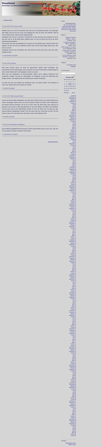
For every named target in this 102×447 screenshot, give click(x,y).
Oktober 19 (73, 188)
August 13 (73, 298)
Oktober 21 (73, 158)
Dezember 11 (72, 328)
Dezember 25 (72, 97)
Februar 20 (73, 182)
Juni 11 (74, 337)
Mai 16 (74, 249)
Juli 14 (74, 282)
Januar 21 (73, 166)
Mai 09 (74, 375)
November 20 (72, 169)
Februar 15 (73, 271)
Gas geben (15, 55)
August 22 (73, 145)
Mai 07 (74, 411)
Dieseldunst (8, 3)
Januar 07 (73, 417)
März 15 (74, 270)
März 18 (74, 217)
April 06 (74, 431)
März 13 (74, 306)
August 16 (73, 246)
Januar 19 (73, 202)
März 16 (74, 252)
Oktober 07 (73, 404)
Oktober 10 (73, 350)
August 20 (73, 173)
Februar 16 (73, 253)
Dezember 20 (72, 167)
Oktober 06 (73, 422)
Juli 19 (74, 193)
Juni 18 (74, 213)
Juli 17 (74, 229)
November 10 (72, 348)
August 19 (73, 192)
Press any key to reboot (16, 26)
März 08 (74, 396)
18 (70, 86)
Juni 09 (74, 374)
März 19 (74, 199)
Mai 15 (74, 267)
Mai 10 (74, 357)
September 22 (72, 143)
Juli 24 (74, 122)
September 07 (72, 405)
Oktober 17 (73, 225)
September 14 (72, 279)
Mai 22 (74, 149)
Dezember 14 (72, 274)
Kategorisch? (65, 28)
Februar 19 (73, 201)
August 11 (73, 334)
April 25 (74, 109)
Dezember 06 (72, 419)
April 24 (74, 127)
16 (66, 86)
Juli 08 (74, 390)
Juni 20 (74, 176)
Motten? (74, 26)
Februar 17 (73, 237)
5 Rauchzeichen (8, 55)
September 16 (72, 244)
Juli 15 (74, 264)
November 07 (72, 402)
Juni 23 (74, 142)
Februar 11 (73, 343)
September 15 (72, 261)
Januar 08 (73, 399)
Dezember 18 (72, 204)
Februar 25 (73, 112)
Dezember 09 (72, 365)
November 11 (72, 330)
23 (66, 88)
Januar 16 (73, 255)
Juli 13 (74, 300)
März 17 (74, 235)
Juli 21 (74, 160)
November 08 (72, 384)
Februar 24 (73, 130)
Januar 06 (73, 435)
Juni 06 (74, 428)
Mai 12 (74, 321)
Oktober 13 (73, 295)
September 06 (72, 423)
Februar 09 (73, 380)
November (66, 92)
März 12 (74, 324)
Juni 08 (74, 392)
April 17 (74, 234)
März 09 (74, 378)
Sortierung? (65, 26)
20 (73, 86)
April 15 (74, 268)
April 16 (74, 250)
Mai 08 (74, 393)
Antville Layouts (72, 444)
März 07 (74, 414)
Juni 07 (74, 410)
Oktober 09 (73, 367)
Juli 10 (74, 354)
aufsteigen (73, 66)
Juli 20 (74, 175)
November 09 (72, 366)
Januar (73, 92)
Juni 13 (74, 301)
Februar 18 (73, 219)
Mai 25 (74, 107)
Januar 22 (73, 154)
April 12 (74, 322)
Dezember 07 (72, 401)
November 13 (72, 294)
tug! (73, 29)
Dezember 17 (72, 222)
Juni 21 (74, 161)
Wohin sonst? (72, 25)
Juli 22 (74, 146)
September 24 (72, 119)
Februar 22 (73, 152)
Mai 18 (74, 214)
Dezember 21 (72, 155)
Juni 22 (74, 148)
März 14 (74, 288)
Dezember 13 (72, 292)
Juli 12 (74, 318)
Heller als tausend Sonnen (17, 96)
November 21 (72, 157)
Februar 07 (73, 416)
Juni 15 (74, 265)
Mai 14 (74, 285)
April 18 (74, 216)
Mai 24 (74, 125)
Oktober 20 (73, 170)
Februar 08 (73, 398)
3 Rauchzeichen (8, 134)
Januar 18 (73, 220)
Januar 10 (73, 363)
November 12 (72, 312)
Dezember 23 (72, 133)
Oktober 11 (73, 331)
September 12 (72, 315)
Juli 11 (74, 336)
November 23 (72, 134)
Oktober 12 (73, 313)
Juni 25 (74, 106)
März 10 (74, 360)
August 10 (73, 352)
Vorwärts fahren (7, 20)
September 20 (72, 172)
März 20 (74, 181)
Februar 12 (73, 325)
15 (64, 86)
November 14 (72, 276)
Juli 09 (74, 372)
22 (64, 88)
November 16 (72, 241)
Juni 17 (74, 231)
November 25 (72, 98)
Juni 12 (74, 319)
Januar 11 (73, 345)
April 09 (74, 377)
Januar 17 (73, 238)
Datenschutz (73, 31)
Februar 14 (73, 289)
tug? (65, 29)
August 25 (73, 103)
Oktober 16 (73, 243)
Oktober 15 (73, 259)
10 (68, 84)
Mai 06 (74, 429)
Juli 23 (74, 140)
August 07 (73, 407)
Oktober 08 (73, 386)
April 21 (74, 164)
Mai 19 (74, 196)
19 (71, 86)
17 (68, 86)
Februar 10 (73, 362)
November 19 (72, 187)
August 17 (73, 228)
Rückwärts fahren (53, 142)
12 (71, 84)
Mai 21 (74, 163)
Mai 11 (74, 339)
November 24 (72, 116)
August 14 (73, 280)
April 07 (74, 413)
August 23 (73, 139)
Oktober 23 (73, 136)
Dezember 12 (72, 310)
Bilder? (70, 26)
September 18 (72, 208)
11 (70, 84)
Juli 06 (74, 426)
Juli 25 (74, 104)
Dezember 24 (72, 115)
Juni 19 (74, 194)
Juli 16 (74, 247)
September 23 (72, 137)
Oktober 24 (73, 118)
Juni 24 (74, 124)
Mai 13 (74, 303)
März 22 (74, 151)
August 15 (73, 262)
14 (75, 84)
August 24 (73, 121)
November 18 (72, 205)
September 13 (72, 297)
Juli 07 (74, 408)
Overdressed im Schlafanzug (17, 124)
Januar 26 (73, 95)
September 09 (72, 369)
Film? (63, 29)
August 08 (73, 389)
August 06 (73, 425)
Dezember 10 (72, 346)
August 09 (73, 371)
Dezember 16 (72, 240)
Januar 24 (73, 131)
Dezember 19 (72, 185)
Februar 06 (73, 434)
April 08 (74, 395)
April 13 (74, 304)
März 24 (74, 128)
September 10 (72, 351)
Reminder (69, 29)
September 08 (72, 387)
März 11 (74, 342)
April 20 (74, 179)
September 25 (72, 101)
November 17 (72, 223)
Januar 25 (73, 113)
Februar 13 (73, 307)
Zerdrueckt (13, 63)
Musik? (74, 28)
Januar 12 (73, 327)
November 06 (72, 420)
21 (75, 86)
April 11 (74, 340)
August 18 (73, 209)
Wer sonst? (66, 25)
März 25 (74, 110)
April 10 (74, 358)
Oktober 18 (73, 206)
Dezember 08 (72, 383)
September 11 (72, 333)
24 (68, 88)
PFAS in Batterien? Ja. (66, 47)
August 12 (73, 316)
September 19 (72, 190)
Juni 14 (74, 283)
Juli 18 (74, 211)
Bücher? (70, 28)
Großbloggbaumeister (70, 443)
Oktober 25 (73, 100)
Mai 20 (74, 178)
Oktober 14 (73, 277)
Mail (75, 29)
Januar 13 (73, 309)
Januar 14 (73, 291)
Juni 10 (74, 355)
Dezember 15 (72, 256)
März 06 (74, 432)
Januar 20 (73, 184)
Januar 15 (73, 273)
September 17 (72, 226)
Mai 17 (74, 232)
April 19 (74, 197)
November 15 (72, 258)
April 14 (74, 286)
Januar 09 (73, 381)
